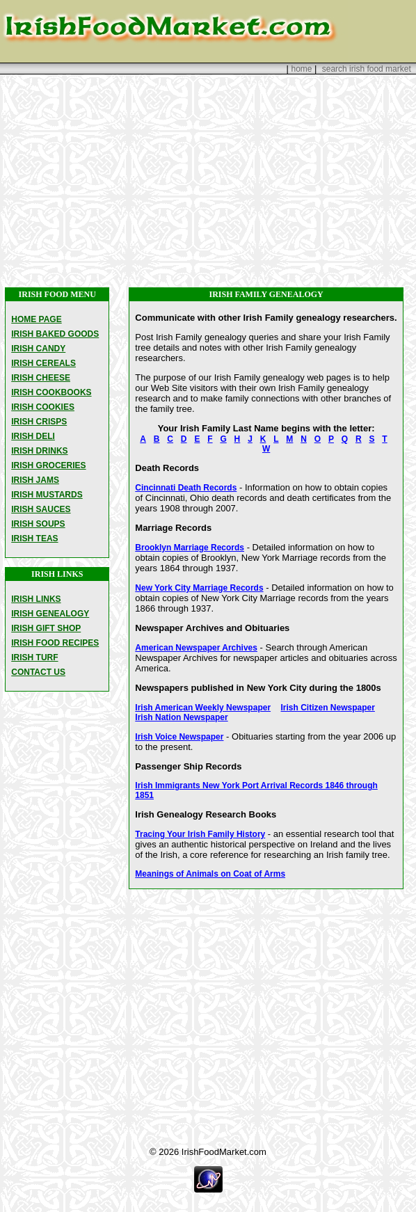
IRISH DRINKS (39, 451)
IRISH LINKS (36, 599)
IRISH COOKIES (42, 407)
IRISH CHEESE (40, 378)
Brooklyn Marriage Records (189, 547)
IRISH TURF (34, 657)
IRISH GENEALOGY (50, 614)
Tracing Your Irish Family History (200, 834)
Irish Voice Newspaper (179, 737)
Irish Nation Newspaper (181, 717)
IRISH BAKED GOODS (55, 334)
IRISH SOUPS (38, 524)
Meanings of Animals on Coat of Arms (210, 874)
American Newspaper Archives (196, 648)
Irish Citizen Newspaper (328, 707)
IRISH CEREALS (43, 363)
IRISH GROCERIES (48, 465)
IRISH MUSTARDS (46, 495)
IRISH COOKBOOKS (51, 392)
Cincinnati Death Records (186, 488)
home (301, 69)
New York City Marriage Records (199, 588)
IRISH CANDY (38, 348)
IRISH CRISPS (39, 421)
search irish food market (366, 69)
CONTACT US (38, 672)
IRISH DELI (33, 436)
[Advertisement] (208, 180)
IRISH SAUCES (40, 509)
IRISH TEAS (34, 538)
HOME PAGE (36, 319)
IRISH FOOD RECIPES (55, 643)
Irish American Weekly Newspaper (203, 707)
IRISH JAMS (35, 480)
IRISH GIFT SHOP (46, 628)
